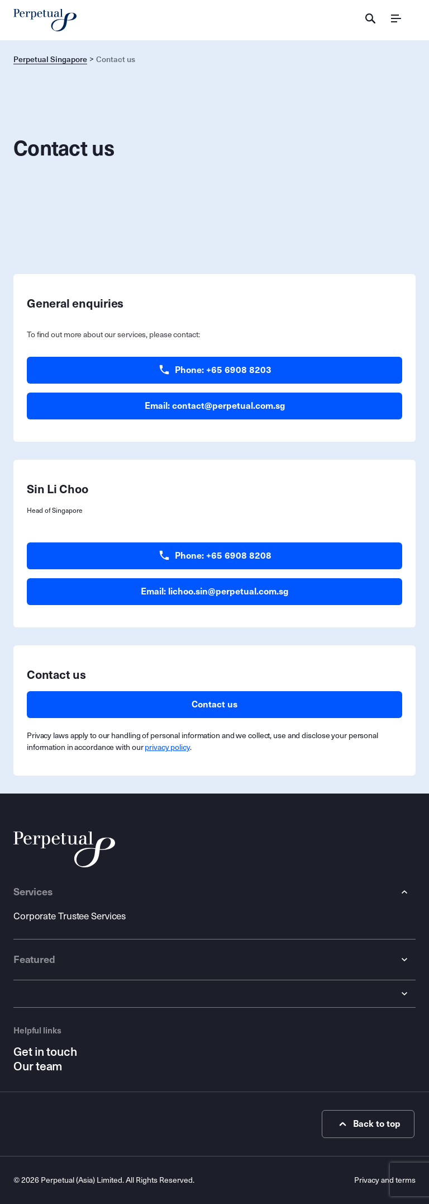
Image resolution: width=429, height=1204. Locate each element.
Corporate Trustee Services (69, 916)
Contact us (214, 704)
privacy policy (167, 747)
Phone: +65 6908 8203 (214, 370)
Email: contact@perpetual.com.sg (215, 405)
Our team (37, 1066)
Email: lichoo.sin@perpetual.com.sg (214, 591)
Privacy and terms (385, 1180)
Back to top (368, 1124)
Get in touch (45, 1052)
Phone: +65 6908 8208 (214, 556)
